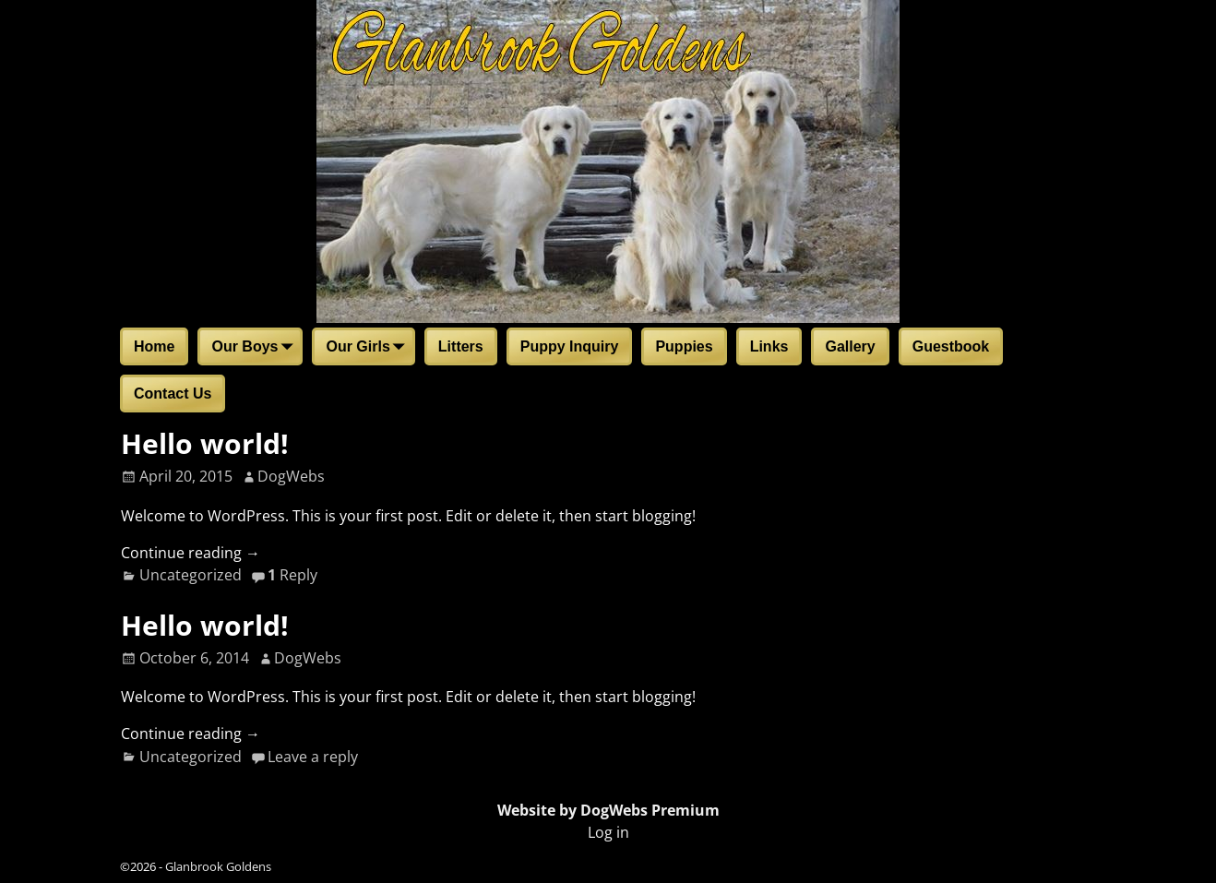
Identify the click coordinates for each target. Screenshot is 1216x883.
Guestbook (951, 346)
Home (154, 346)
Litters (460, 346)
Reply (292, 575)
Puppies (683, 346)
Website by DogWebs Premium (608, 810)
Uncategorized (190, 575)
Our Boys (255, 347)
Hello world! (205, 443)
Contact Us (172, 393)
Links (769, 346)
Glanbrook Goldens (218, 866)
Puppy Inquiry (569, 346)
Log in (608, 832)
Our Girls (368, 347)
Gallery (850, 346)
